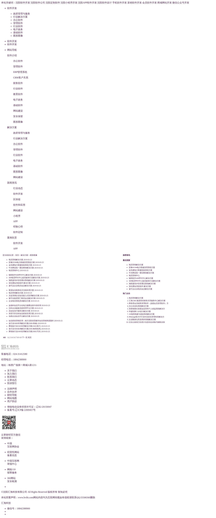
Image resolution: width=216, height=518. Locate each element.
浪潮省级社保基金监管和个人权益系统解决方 (147, 309)
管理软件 (18, 23)
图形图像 (18, 35)
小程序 (16, 216)
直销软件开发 (134, 2)
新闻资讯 (12, 182)
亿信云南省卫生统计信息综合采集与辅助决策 (147, 322)
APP (15, 221)
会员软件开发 (149, 2)
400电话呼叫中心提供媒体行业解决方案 (24, 278)
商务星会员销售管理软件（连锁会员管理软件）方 (148, 303)
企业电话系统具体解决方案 (19, 301)
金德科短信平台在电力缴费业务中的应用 (25, 305)
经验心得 (18, 226)
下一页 (24, 337)
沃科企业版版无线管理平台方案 (21, 308)
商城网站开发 (164, 2)
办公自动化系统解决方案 (139, 306)
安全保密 (18, 116)
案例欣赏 (12, 237)
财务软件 (18, 83)
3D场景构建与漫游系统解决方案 (141, 314)
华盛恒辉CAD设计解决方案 (140, 311)
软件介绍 (12, 55)
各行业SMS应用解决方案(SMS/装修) (23, 323)
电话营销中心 (14, 270)
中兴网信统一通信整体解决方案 (21, 268)
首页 (17, 255)
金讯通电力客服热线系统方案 (20, 265)
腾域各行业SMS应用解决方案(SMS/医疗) (25, 326)
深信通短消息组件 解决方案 (20, 283)
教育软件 (18, 94)
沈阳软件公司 (38, 2)
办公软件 (18, 20)
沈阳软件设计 (104, 2)
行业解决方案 (20, 17)
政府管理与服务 (21, 13)
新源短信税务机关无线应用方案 (21, 290)
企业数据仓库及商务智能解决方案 (142, 319)
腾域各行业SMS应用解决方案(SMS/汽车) (25, 331)
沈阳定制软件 (53, 2)
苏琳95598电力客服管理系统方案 (22, 262)
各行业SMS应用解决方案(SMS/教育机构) (25, 329)
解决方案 (12, 127)
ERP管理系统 (20, 72)
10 (21, 337)
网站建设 (18, 110)
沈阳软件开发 (23, 2)
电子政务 (18, 29)
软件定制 (18, 232)
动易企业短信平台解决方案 (19, 316)
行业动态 (18, 188)
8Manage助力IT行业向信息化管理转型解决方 (146, 317)
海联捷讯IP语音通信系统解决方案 (22, 280)
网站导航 (12, 50)
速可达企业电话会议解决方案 (20, 286)
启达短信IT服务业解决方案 (19, 311)
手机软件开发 (119, 2)
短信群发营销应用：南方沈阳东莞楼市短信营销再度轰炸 (31, 321)
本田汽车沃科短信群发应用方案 (21, 313)
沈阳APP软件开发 (87, 2)
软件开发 (12, 8)
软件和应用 (19, 205)
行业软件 (18, 26)
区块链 (16, 199)
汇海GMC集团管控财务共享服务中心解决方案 (147, 301)
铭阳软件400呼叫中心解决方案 (21, 275)
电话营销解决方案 (16, 260)
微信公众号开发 (180, 2)
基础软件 (18, 32)
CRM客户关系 (20, 77)
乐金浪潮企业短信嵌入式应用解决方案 (24, 296)
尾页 (30, 337)
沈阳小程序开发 (69, 2)
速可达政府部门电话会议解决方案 (22, 298)
